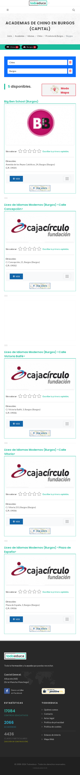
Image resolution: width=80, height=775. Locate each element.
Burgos (29, 47)
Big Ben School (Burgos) (21, 101)
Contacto (48, 714)
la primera (56, 151)
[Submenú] (67, 178)
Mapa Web (49, 739)
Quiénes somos (51, 709)
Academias (19, 36)
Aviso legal (49, 718)
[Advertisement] (40, 320)
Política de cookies (52, 726)
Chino (39, 36)
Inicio (9, 36)
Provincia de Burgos (54, 36)
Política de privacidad (54, 722)
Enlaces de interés (52, 735)
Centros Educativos (16, 715)
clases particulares (16, 740)
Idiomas (30, 36)
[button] (40, 3)
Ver (16, 178)
